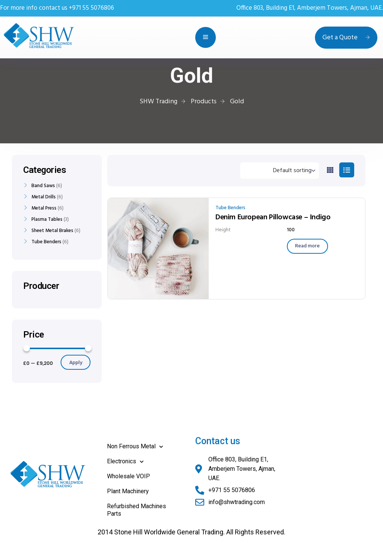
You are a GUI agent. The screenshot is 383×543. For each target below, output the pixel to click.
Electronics (125, 461)
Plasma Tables (46, 220)
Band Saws (43, 186)
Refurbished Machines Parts (136, 510)
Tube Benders (230, 208)
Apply (75, 363)
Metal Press (43, 208)
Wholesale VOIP (128, 476)
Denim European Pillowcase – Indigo (272, 217)
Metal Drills (43, 197)
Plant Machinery (128, 491)
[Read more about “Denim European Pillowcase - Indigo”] (307, 246)
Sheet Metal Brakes (52, 231)
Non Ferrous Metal (135, 446)
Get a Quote (346, 37)
